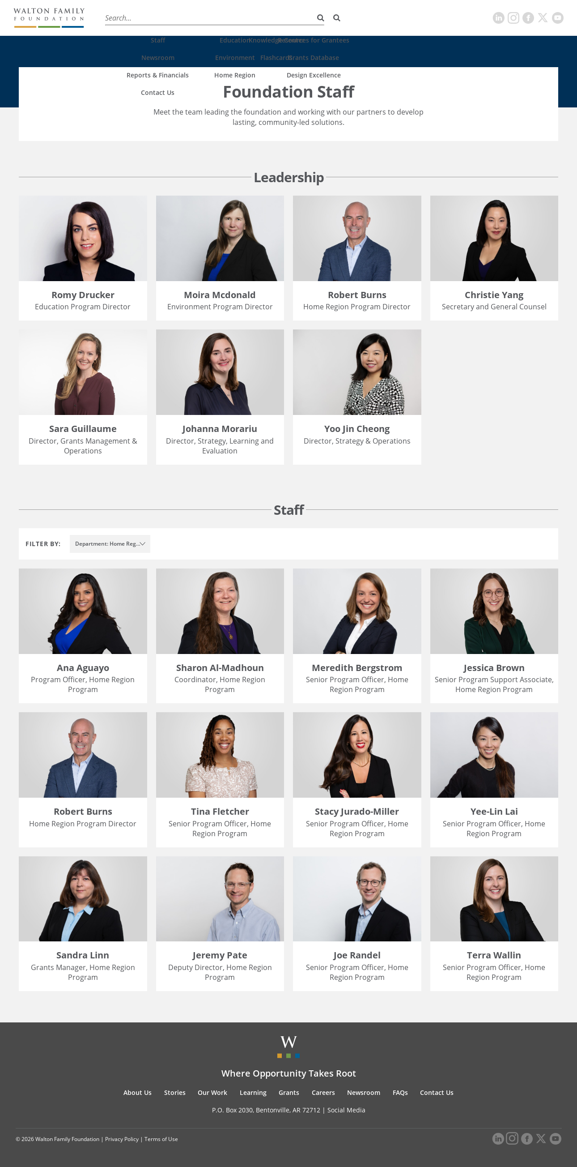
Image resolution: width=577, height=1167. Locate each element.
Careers (308, 17)
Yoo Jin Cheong (357, 429)
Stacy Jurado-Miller (357, 811)
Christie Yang (494, 295)
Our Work (194, 17)
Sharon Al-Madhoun (220, 668)
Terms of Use (161, 1139)
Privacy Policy (122, 1139)
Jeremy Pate (220, 955)
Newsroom (363, 1092)
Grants (273, 17)
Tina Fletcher (220, 811)
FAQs (400, 1092)
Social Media (346, 1110)
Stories (155, 17)
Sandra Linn (82, 955)
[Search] (336, 17)
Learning (235, 17)
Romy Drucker (83, 295)
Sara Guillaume (83, 429)
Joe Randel (357, 955)
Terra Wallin (494, 955)
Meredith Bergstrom (357, 668)
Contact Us (437, 1092)
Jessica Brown (494, 668)
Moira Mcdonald (220, 295)
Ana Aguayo (83, 668)
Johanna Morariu (219, 429)
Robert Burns (357, 295)
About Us (117, 17)
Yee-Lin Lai (494, 811)
